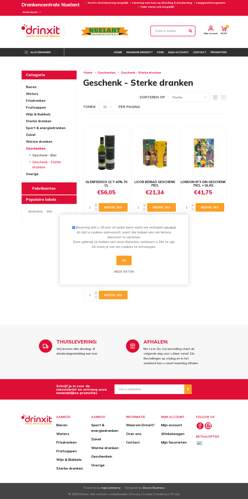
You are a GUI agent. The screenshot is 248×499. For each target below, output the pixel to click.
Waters (32, 94)
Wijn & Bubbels (38, 114)
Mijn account (211, 33)
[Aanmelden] (149, 389)
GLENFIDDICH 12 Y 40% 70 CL (106, 183)
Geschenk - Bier (44, 155)
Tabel (215, 97)
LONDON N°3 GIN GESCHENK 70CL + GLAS (203, 183)
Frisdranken (35, 101)
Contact (133, 442)
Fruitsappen (36, 107)
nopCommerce (110, 488)
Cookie (147, 494)
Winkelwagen (172, 434)
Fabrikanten (44, 188)
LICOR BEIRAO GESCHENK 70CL (154, 183)
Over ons (133, 434)
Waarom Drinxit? (140, 425)
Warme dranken (39, 142)
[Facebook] (200, 425)
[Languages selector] (31, 12)
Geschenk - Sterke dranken (46, 164)
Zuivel (30, 135)
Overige (32, 174)
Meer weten (124, 271)
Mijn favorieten (174, 442)
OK (124, 260)
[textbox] (172, 31)
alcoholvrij (35, 211)
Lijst (223, 97)
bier (49, 211)
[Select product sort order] (189, 97)
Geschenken (35, 148)
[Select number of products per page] (107, 107)
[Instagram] (208, 425)
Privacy (135, 494)
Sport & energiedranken (45, 128)
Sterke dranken (38, 121)
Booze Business (154, 488)
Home (88, 72)
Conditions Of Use (167, 494)
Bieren (31, 87)
